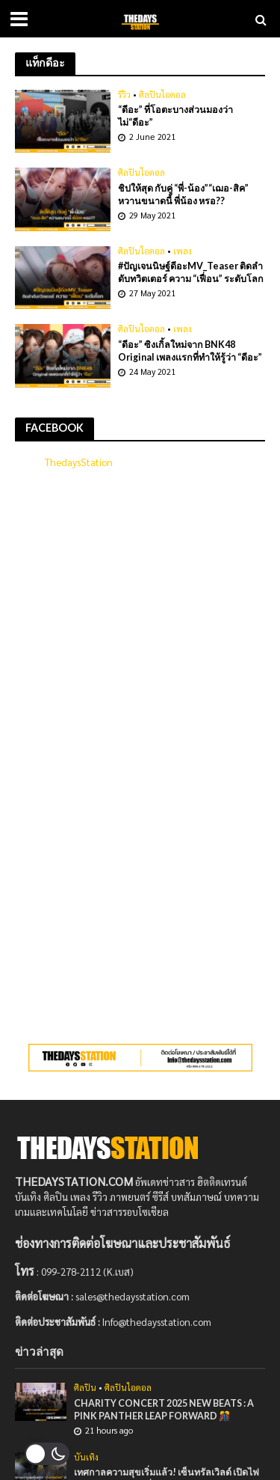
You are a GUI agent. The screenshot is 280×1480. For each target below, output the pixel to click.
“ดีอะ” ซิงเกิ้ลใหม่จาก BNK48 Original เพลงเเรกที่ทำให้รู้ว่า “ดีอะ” (190, 351)
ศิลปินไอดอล (162, 95)
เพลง (182, 251)
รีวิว (124, 95)
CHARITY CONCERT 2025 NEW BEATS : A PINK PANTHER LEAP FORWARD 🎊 (164, 1410)
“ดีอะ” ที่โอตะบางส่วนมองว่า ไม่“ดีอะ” (175, 116)
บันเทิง (86, 1457)
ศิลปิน (85, 1388)
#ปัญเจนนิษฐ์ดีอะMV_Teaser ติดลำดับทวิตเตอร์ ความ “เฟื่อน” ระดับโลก (191, 272)
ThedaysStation (79, 462)
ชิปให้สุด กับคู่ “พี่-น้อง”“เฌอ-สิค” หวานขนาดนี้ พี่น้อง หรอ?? (183, 195)
